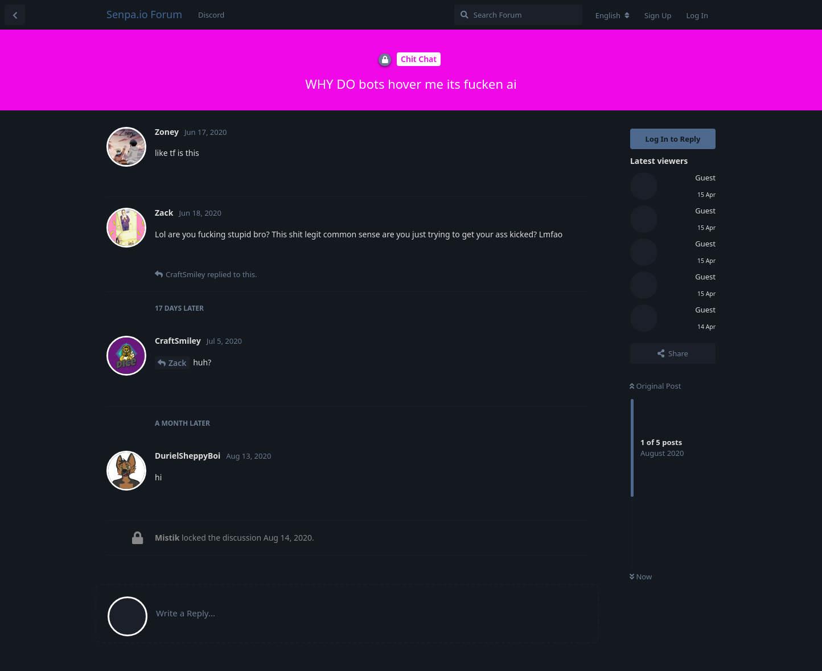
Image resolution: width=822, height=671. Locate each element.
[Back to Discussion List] (15, 15)
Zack (177, 362)
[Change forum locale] (612, 15)
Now (641, 576)
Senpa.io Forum (144, 14)
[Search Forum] (518, 15)
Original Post (655, 386)
